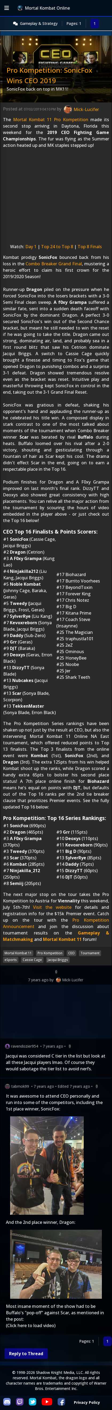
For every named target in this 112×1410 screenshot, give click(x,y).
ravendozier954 (24, 1046)
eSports (11, 959)
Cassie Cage (32, 959)
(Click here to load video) (30, 1325)
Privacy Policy (87, 1402)
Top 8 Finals (90, 247)
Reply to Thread (26, 1354)
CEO (71, 953)
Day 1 (31, 247)
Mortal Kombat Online (44, 8)
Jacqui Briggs (58, 959)
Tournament (90, 953)
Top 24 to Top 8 (57, 247)
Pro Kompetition (50, 953)
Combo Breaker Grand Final (54, 264)
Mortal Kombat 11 (62, 939)
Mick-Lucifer (72, 979)
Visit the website (52, 907)
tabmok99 (20, 1086)
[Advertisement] (56, 1012)
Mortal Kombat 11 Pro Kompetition (50, 119)
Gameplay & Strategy (39, 23)
